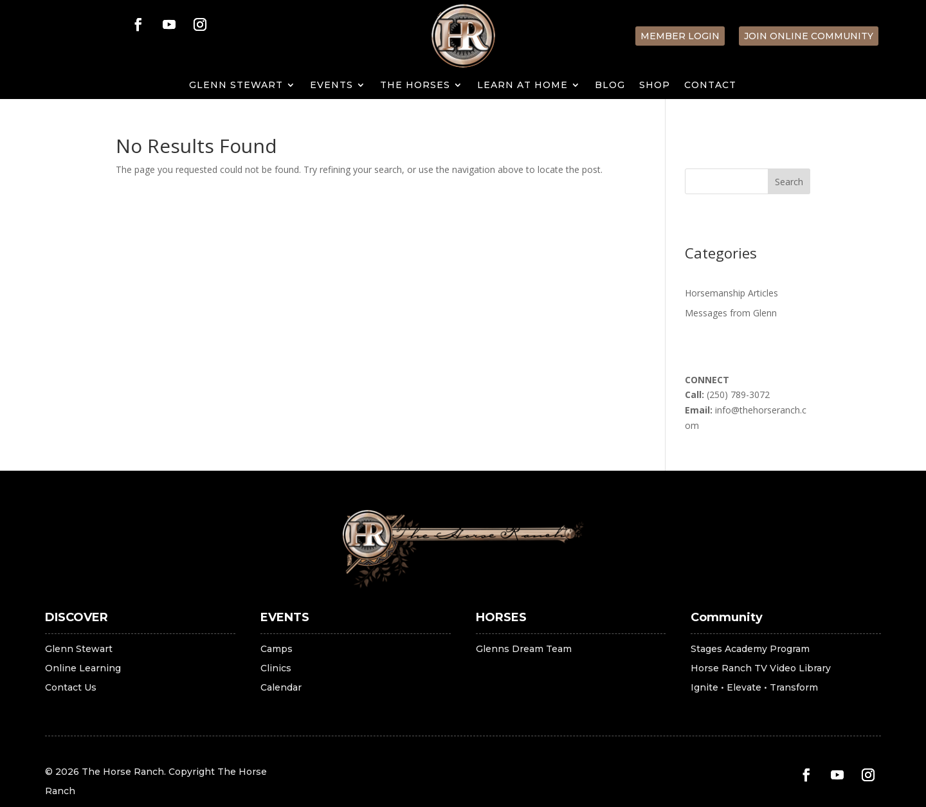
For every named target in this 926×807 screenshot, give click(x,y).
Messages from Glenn (731, 313)
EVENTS (331, 85)
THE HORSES (415, 85)
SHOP (654, 85)
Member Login (680, 36)
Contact (710, 85)
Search (789, 182)
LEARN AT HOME (522, 85)
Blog (610, 85)
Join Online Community (808, 36)
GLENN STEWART (236, 85)
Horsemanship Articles (731, 293)
